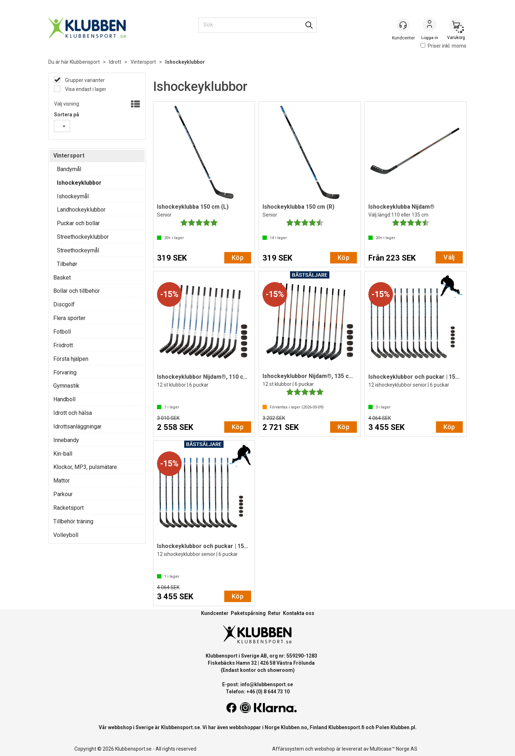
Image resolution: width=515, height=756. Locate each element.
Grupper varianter (84, 80)
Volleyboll (65, 535)
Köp (238, 257)
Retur (274, 613)
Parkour (63, 494)
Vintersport (143, 62)
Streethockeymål (78, 250)
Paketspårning (248, 613)
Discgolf (64, 304)
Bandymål (69, 169)
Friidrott (63, 345)
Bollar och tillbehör (76, 290)
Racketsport (68, 507)
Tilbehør (67, 264)
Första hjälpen (70, 358)
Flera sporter (69, 318)
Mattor (61, 480)
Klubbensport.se (180, 727)
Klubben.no (294, 727)
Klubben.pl (403, 727)
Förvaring (65, 372)
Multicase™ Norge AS (393, 749)
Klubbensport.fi (346, 727)
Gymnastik (66, 385)
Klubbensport (85, 62)
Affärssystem (288, 749)
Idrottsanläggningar (77, 426)
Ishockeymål (73, 196)
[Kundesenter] (403, 25)
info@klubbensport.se (266, 684)
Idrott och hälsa (72, 413)
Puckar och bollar (78, 223)
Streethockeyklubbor (83, 236)
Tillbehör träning (73, 521)
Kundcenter (215, 613)
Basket (62, 277)
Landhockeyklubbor (81, 209)
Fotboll (62, 331)
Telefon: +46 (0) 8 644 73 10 (258, 691)
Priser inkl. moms (443, 46)
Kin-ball (62, 453)
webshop (324, 749)
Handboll (64, 399)
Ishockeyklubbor (185, 62)
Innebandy (66, 440)
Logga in (429, 25)
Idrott (115, 62)
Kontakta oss (298, 613)
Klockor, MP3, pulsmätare (85, 467)
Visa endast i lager (85, 89)
